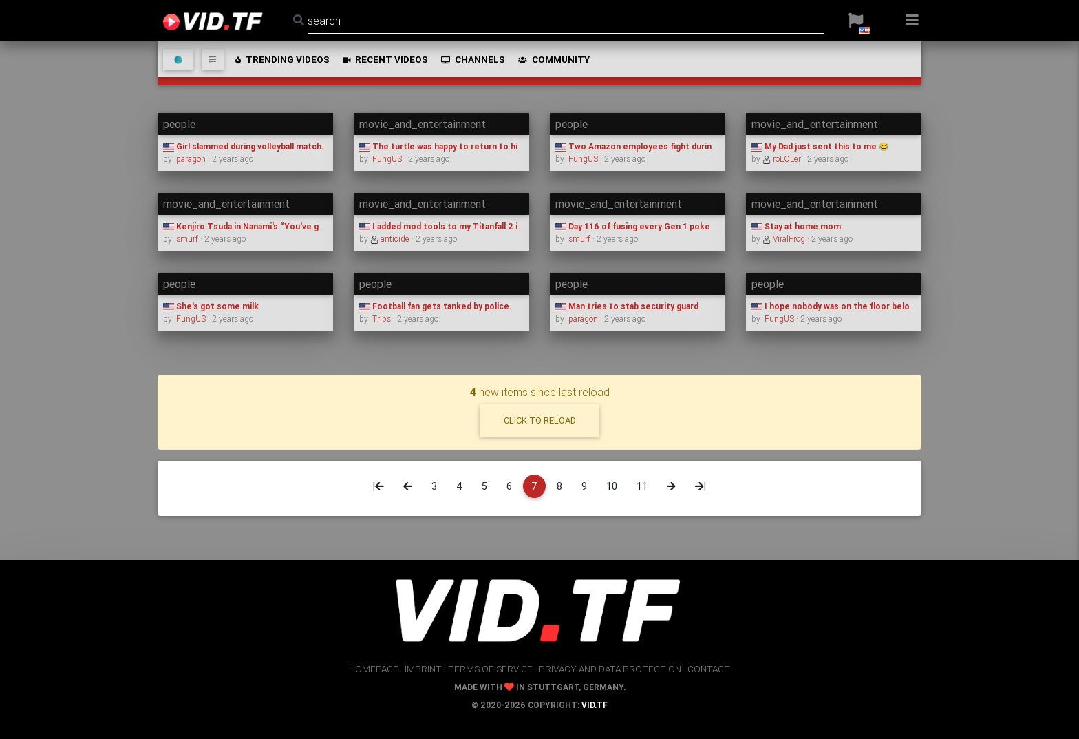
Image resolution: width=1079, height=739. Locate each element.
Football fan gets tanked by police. (435, 306)
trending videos (281, 59)
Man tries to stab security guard (626, 306)
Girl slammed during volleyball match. (243, 146)
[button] (855, 20)
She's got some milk (211, 306)
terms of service (490, 669)
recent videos (384, 59)
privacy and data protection (610, 669)
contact (708, 669)
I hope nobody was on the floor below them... (848, 306)
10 (611, 486)
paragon (191, 159)
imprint (423, 669)
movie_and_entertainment (422, 124)
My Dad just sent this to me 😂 (820, 146)
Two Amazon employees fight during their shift (657, 146)
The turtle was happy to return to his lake (450, 146)
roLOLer (782, 159)
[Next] (671, 486)
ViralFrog (784, 238)
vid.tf (594, 705)
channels (472, 59)
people (179, 124)
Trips (381, 318)
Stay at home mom (796, 226)
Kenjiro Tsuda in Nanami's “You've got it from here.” (273, 226)
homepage (373, 669)
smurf (187, 238)
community (553, 59)
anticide (391, 238)
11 (642, 486)
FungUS (387, 159)
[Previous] (407, 486)
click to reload (540, 420)
